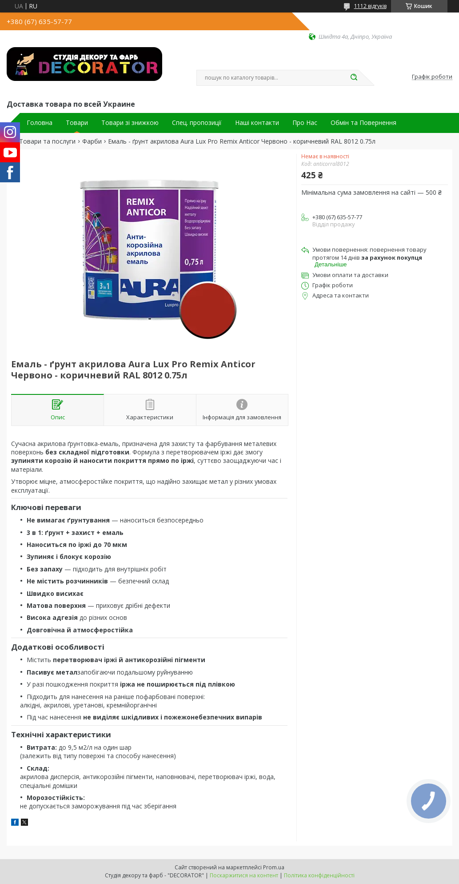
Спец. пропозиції (197, 123)
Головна (39, 123)
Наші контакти (257, 123)
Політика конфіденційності (319, 875)
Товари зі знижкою (130, 123)
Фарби (92, 141)
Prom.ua (273, 867)
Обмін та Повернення (363, 123)
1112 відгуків (370, 6)
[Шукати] (354, 78)
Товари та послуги (47, 141)
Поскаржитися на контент (244, 875)
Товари (77, 123)
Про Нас (304, 123)
